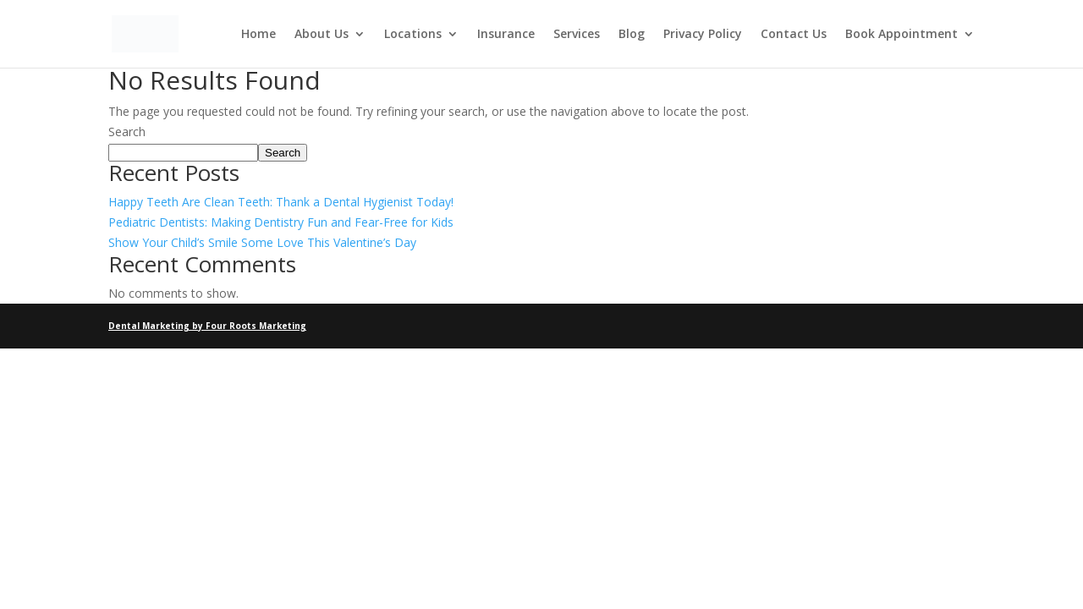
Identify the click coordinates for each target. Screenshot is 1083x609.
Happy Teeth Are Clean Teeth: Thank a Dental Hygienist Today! (281, 202)
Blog (631, 34)
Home (258, 34)
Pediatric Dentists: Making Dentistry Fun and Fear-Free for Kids (281, 222)
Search (127, 131)
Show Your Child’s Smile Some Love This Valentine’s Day (262, 242)
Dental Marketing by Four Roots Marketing (207, 326)
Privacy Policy (702, 34)
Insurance (506, 34)
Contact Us (794, 34)
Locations (413, 34)
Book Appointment (901, 34)
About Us (321, 34)
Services (576, 34)
